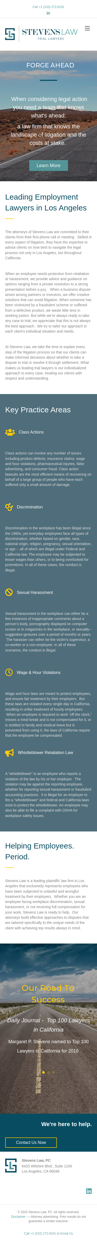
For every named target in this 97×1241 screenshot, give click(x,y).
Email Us (67, 1233)
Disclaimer (18, 1217)
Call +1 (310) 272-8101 (48, 7)
